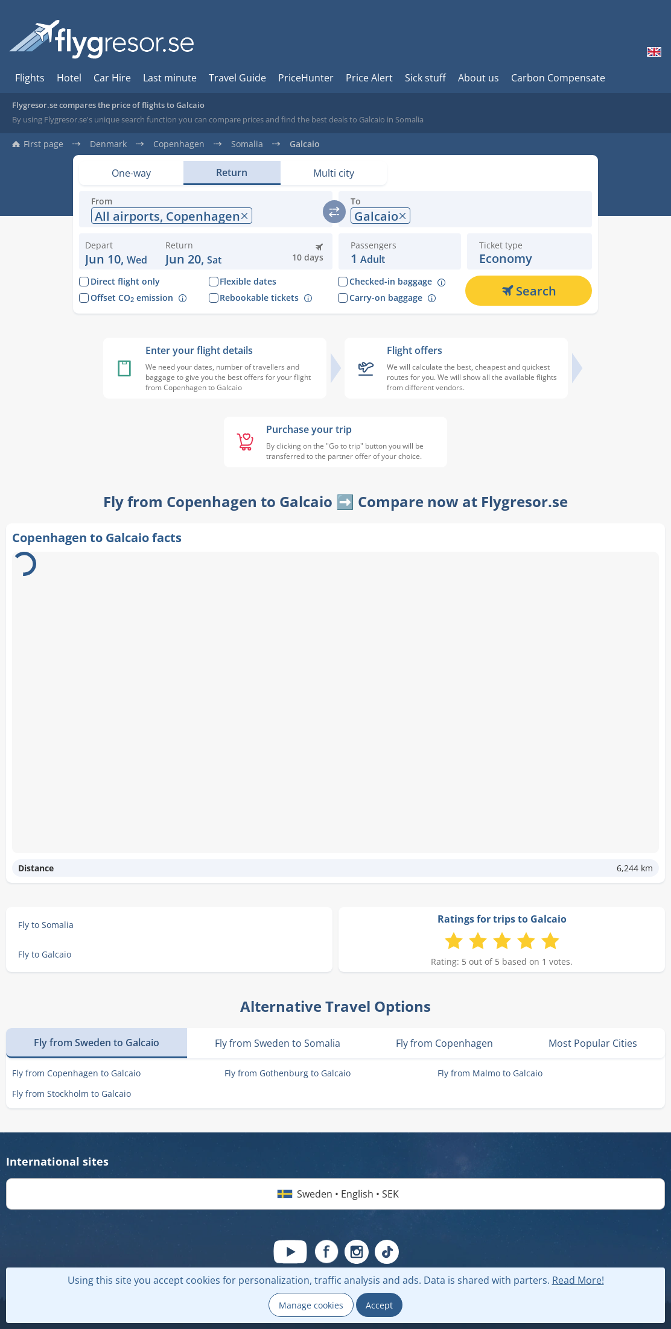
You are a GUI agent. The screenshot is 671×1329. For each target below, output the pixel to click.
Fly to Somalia (46, 924)
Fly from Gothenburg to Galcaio (287, 1073)
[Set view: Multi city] (334, 173)
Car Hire (112, 77)
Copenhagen (179, 144)
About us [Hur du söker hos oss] (478, 77)
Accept (379, 1305)
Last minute (170, 77)
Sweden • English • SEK (336, 1194)
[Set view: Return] (231, 173)
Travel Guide (237, 77)
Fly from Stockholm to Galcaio (71, 1093)
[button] (193, 251)
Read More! (578, 1280)
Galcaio (305, 144)
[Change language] (653, 52)
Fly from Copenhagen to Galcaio (76, 1073)
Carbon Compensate (558, 77)
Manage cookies (311, 1305)
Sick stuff (425, 77)
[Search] (528, 291)
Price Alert (369, 77)
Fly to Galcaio (44, 954)
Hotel (69, 77)
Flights (30, 77)
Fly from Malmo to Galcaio (489, 1073)
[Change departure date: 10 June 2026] (116, 251)
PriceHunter (306, 77)
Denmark (108, 144)
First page (43, 144)
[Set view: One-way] (131, 173)
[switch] (334, 211)
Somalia (247, 144)
